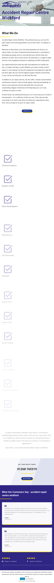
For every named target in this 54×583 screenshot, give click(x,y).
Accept (22, 579)
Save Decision (30, 579)
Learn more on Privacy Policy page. (27, 581)
